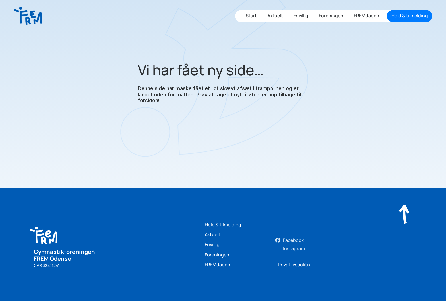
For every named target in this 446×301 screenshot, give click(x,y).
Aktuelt (275, 16)
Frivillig (301, 16)
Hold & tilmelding (223, 224)
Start (251, 16)
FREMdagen (366, 16)
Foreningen (331, 16)
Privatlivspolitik (294, 264)
